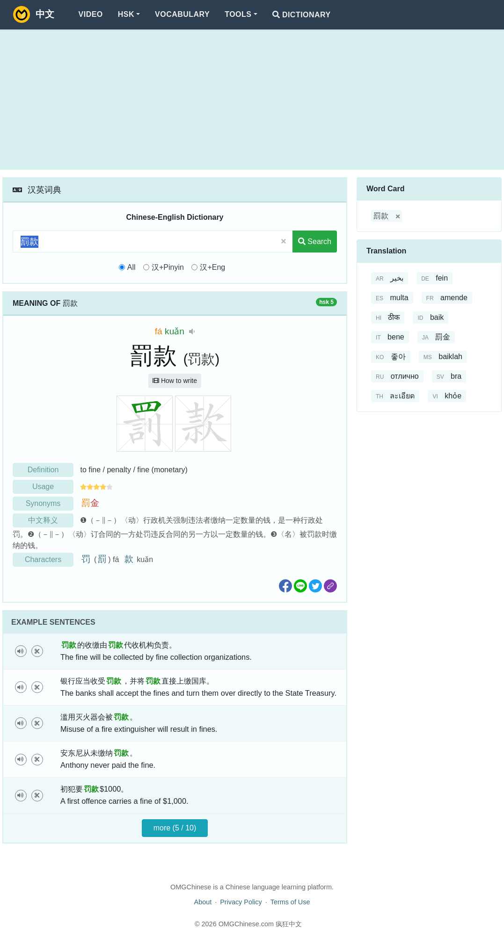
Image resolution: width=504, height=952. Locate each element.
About (203, 902)
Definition (43, 470)
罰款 (380, 216)
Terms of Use (290, 902)
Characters (43, 559)
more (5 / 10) (175, 828)
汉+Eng (212, 267)
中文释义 (43, 520)
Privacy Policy (241, 902)
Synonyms (43, 503)
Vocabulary (182, 14)
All (131, 267)
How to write (175, 380)
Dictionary (301, 15)
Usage (43, 486)
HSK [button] (126, 14)
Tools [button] (238, 14)
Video (91, 14)
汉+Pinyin (168, 267)
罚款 (201, 359)
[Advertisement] (252, 99)
